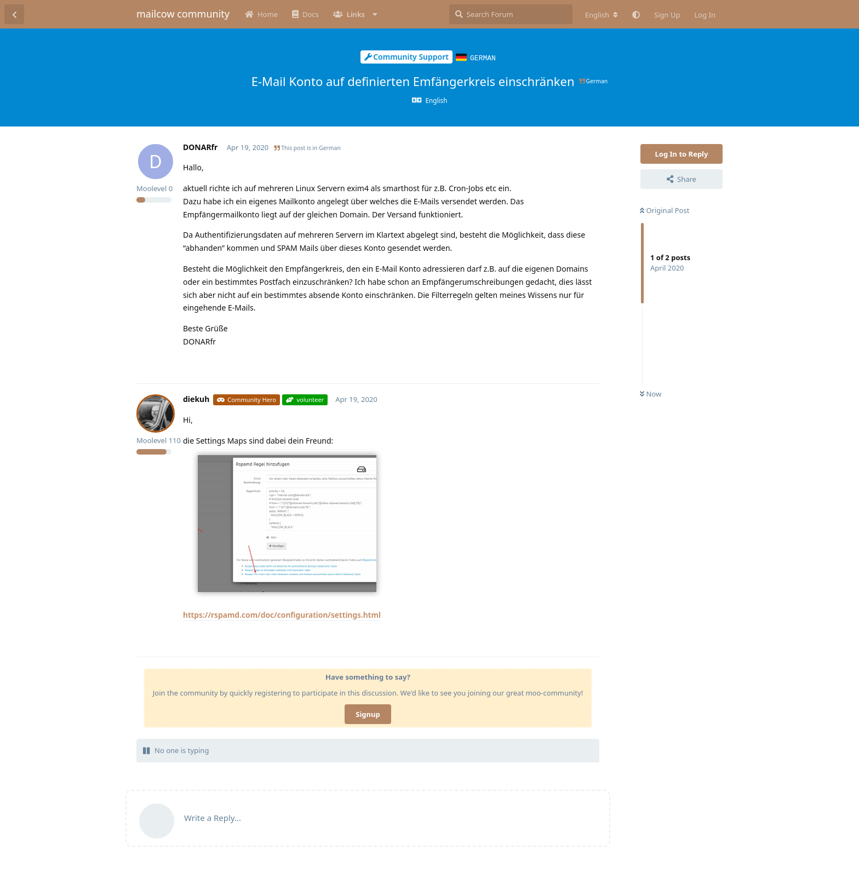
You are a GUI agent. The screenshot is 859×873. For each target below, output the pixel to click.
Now (650, 393)
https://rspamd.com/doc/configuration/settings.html (282, 614)
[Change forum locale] (601, 15)
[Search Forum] (510, 14)
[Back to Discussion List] (14, 14)
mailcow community (183, 13)
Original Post (664, 210)
